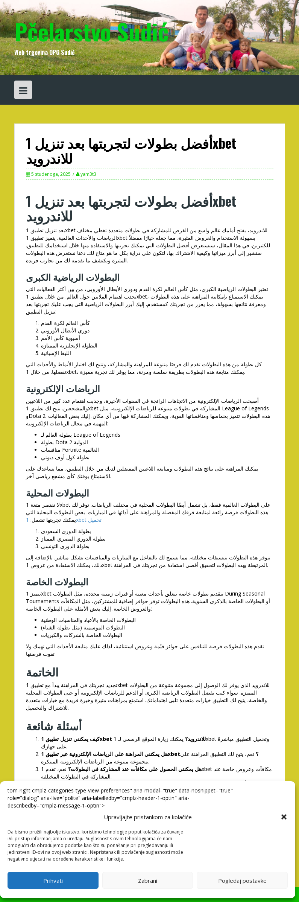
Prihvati (53, 880)
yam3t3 (88, 174)
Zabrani (147, 880)
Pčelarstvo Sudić (91, 31)
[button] (284, 817)
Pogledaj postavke (242, 880)
